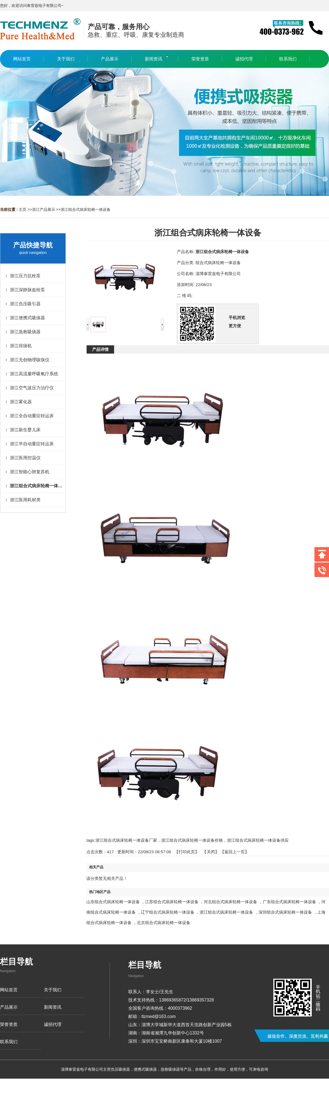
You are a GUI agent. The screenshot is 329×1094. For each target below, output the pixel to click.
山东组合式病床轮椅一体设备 (113, 901)
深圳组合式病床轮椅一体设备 (285, 912)
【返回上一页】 (234, 851)
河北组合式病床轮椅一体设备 (230, 901)
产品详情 (100, 349)
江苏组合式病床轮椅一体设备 (171, 901)
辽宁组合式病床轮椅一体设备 (167, 912)
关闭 (211, 851)
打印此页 (186, 851)
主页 (22, 209)
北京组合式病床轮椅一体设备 (163, 922)
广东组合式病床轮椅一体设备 (289, 901)
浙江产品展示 (43, 209)
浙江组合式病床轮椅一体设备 (85, 209)
